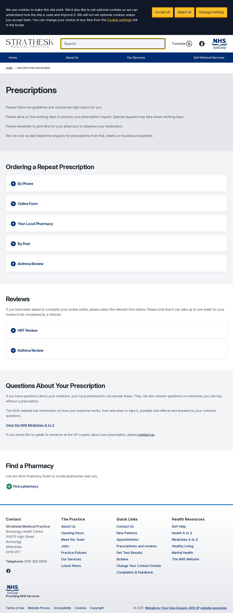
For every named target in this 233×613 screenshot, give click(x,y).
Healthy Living (182, 546)
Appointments (127, 539)
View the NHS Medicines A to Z (30, 425)
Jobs (65, 546)
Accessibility (62, 608)
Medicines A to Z (185, 539)
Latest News (71, 566)
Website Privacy (39, 608)
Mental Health (182, 553)
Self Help (179, 526)
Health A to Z (182, 533)
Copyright (97, 608)
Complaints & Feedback (134, 572)
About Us (72, 57)
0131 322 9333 (35, 561)
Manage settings (211, 12)
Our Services (136, 57)
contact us (146, 435)
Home (13, 57)
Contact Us (125, 526)
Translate (182, 44)
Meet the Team (73, 539)
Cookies (80, 608)
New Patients (126, 533)
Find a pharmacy (22, 486)
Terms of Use (15, 608)
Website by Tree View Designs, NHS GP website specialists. (186, 608)
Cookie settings (119, 20)
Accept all (162, 12)
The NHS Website (185, 559)
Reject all (184, 12)
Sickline (122, 559)
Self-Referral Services (209, 57)
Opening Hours (72, 533)
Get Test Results (129, 553)
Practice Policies (74, 553)
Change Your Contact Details (138, 566)
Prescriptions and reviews (136, 546)
